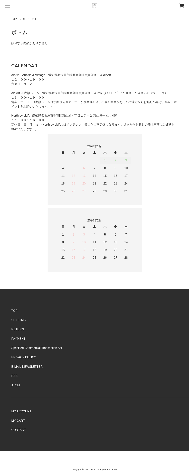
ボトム (36, 18)
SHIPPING (18, 320)
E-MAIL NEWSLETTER (27, 366)
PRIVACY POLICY (23, 357)
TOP (14, 18)
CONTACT (18, 430)
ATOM (15, 385)
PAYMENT (18, 338)
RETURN (17, 329)
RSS (14, 375)
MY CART (18, 420)
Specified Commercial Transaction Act (36, 347)
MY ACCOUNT (21, 411)
